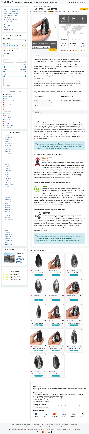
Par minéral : (6, 59)
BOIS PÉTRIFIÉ (8, 155)
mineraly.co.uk (22, 429)
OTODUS (7, 211)
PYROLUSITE (8, 215)
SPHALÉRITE (8, 236)
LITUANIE (7, 107)
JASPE (7, 186)
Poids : (5, 69)
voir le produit (38, 274)
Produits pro (8, 29)
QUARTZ (7, 217)
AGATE (7, 135)
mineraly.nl (59, 429)
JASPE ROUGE (8, 190)
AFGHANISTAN (9, 94)
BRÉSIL (7, 98)
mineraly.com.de (32, 429)
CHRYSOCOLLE (8, 162)
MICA (6, 203)
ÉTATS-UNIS (8, 123)
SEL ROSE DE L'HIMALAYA (11, 228)
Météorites (8, 21)
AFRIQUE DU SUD (9, 125)
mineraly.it (42, 429)
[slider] (4, 67)
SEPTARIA (7, 230)
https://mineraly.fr (67, 426)
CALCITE (7, 157)
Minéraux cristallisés (11, 13)
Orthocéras (82, 39)
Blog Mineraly (21, 426)
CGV (13, 424)
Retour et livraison (45, 424)
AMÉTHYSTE (8, 143)
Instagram (36, 426)
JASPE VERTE (8, 191)
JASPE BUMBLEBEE (10, 188)
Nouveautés (7, 25)
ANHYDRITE (8, 145)
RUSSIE (7, 119)
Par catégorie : (6, 38)
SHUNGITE (8, 232)
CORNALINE (8, 164)
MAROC (7, 109)
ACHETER (83, 9)
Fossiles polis (47, 6)
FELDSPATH (8, 174)
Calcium (66, 100)
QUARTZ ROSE (8, 223)
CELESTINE (8, 160)
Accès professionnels (56, 424)
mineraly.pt (67, 429)
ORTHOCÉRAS (8, 209)
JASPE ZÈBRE (8, 193)
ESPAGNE (8, 104)
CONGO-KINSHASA (9, 100)
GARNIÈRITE (8, 178)
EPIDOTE (7, 172)
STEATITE (7, 238)
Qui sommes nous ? (35, 424)
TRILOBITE (8, 242)
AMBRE (7, 139)
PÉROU (7, 115)
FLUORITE (7, 176)
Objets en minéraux (10, 15)
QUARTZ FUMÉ (9, 221)
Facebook (29, 426)
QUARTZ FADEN (9, 219)
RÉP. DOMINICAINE (9, 102)
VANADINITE (8, 244)
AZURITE (7, 151)
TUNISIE (7, 121)
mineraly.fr (12, 429)
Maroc (73, 45)
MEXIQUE (7, 113)
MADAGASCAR (9, 111)
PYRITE (7, 213)
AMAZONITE (8, 137)
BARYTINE (8, 153)
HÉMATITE (7, 182)
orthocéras (35, 270)
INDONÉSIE (8, 106)
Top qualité (7, 27)
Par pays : (18, 59)
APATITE (7, 147)
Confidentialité (27, 424)
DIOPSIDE (7, 168)
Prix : (4, 64)
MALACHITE (8, 201)
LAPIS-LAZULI (8, 197)
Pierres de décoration (11, 11)
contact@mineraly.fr (55, 426)
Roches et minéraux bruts (12, 9)
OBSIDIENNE (8, 207)
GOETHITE (8, 180)
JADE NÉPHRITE (9, 184)
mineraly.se (76, 429)
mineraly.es (50, 429)
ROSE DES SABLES (9, 226)
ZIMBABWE (8, 127)
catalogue (34, 6)
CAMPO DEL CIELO (9, 158)
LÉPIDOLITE (8, 199)
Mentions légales (19, 424)
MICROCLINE (8, 205)
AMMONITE (8, 141)
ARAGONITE (8, 149)
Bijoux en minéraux (10, 19)
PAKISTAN (8, 117)
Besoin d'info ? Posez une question (41, 47)
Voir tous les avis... (21, 283)
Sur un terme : (6, 53)
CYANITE (7, 166)
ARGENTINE (8, 96)
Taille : (4, 74)
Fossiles (7, 17)
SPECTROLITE (8, 234)
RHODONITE (8, 225)
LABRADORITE (9, 195)
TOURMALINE (8, 240)
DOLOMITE (8, 170)
